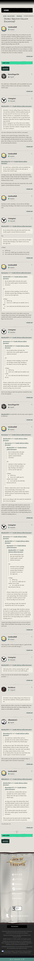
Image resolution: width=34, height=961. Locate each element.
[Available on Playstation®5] (17, 879)
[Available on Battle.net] (17, 898)
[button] (16, 10)
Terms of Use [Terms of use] (19, 951)
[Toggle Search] (30, 10)
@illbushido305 (5, 779)
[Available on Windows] (17, 884)
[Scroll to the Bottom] (23, 959)
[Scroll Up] (12, 959)
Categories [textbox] (6, 10)
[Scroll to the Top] (11, 959)
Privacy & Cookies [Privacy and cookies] (27, 951)
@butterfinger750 (5, 161)
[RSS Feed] (2, 16)
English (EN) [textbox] (14, 926)
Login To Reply (6, 63)
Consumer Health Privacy (25, 952)
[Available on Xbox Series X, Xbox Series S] (17, 874)
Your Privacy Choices (9, 951)
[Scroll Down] (21, 959)
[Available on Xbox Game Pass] (17, 894)
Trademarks (15, 952)
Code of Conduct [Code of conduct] (7, 952)
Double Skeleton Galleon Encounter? (22, 106)
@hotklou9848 (5, 106)
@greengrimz (4, 273)
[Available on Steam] (17, 889)
